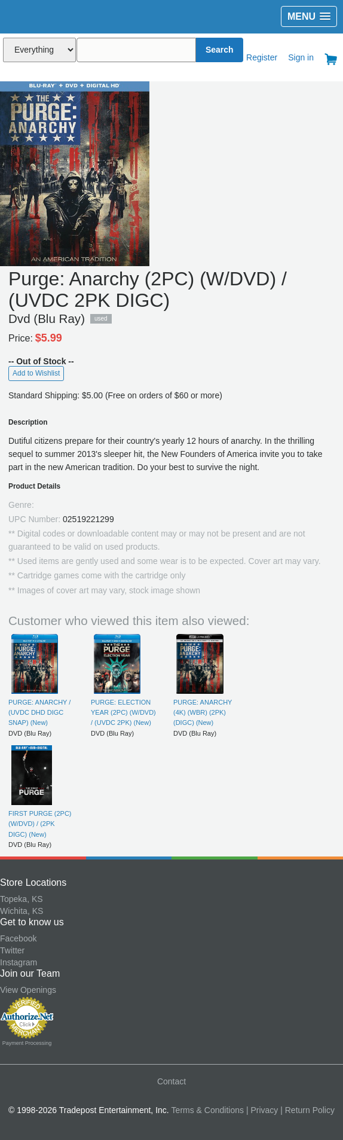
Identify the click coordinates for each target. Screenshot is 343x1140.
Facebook (18, 938)
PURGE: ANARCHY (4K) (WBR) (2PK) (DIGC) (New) (202, 713)
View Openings (28, 990)
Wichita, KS (21, 911)
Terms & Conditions (208, 1110)
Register (261, 57)
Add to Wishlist (36, 373)
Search (220, 49)
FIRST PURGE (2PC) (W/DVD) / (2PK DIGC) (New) (40, 824)
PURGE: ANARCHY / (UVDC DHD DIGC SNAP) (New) (39, 713)
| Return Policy (307, 1110)
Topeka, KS (21, 899)
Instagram (18, 962)
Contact (171, 1081)
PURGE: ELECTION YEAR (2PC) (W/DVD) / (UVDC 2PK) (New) (123, 713)
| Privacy (262, 1110)
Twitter (12, 950)
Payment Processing (27, 1043)
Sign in (301, 57)
